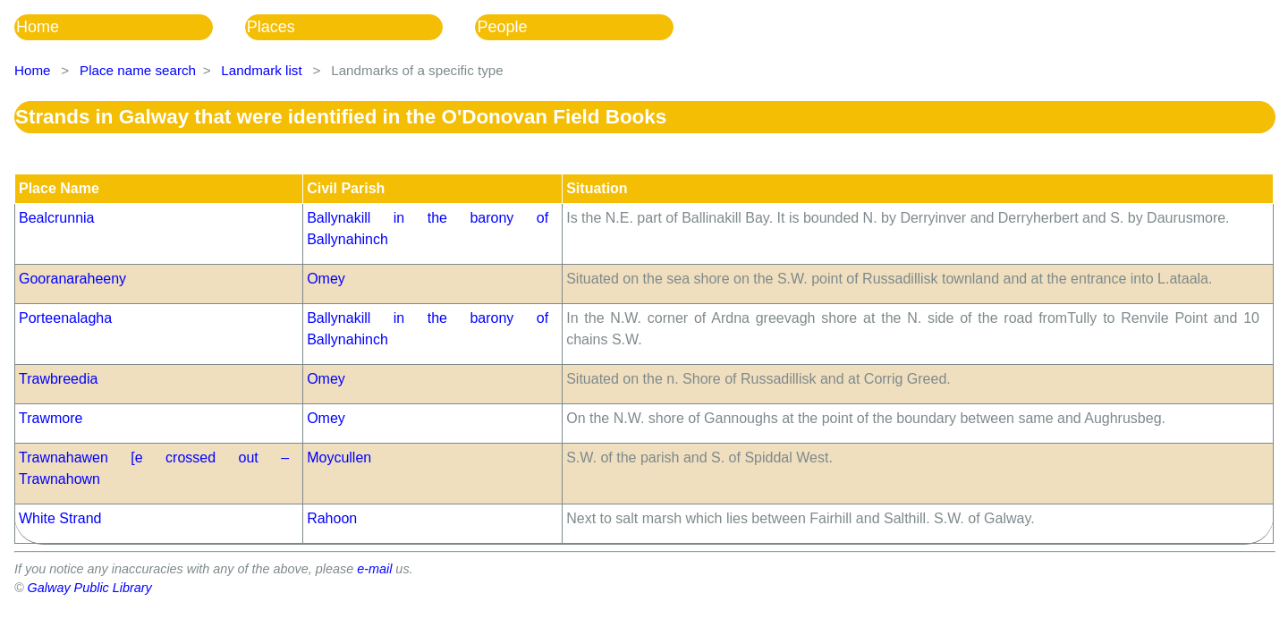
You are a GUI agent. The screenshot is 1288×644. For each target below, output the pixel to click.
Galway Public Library (90, 587)
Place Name (59, 188)
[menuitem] (129, 27)
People (502, 27)
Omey (326, 278)
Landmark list (261, 70)
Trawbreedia (58, 378)
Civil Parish (346, 188)
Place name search (138, 70)
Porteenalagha (65, 318)
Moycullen (339, 457)
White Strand (60, 518)
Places (271, 27)
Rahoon (332, 518)
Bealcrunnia (57, 217)
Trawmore (50, 418)
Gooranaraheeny (72, 278)
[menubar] (360, 27)
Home (37, 27)
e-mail (374, 569)
